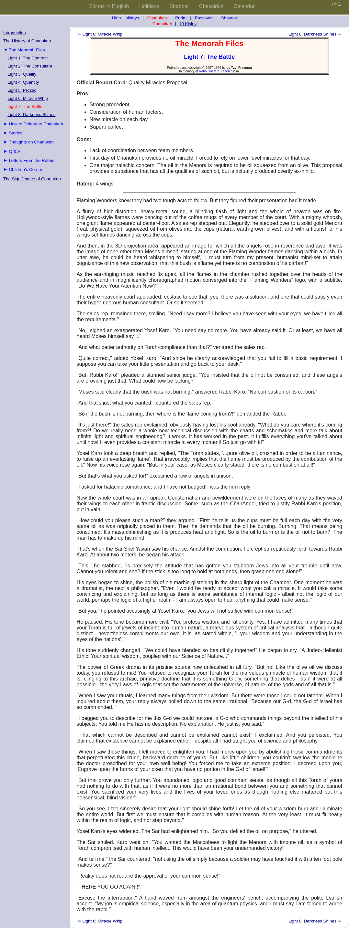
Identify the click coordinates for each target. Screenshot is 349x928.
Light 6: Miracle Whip (27, 98)
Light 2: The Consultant (29, 66)
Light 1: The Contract (27, 58)
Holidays (149, 6)
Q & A (14, 151)
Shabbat (179, 6)
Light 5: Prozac (21, 90)
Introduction (14, 32)
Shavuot (229, 18)
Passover (204, 18)
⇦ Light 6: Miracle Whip (100, 34)
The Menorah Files (27, 49)
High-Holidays (125, 18)
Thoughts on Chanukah (31, 142)
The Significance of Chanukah (32, 178)
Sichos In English (109, 6)
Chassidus (211, 6)
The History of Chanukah (27, 40)
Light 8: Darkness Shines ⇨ (314, 34)
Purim (180, 18)
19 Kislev (188, 23)
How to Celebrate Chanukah (36, 123)
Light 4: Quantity (23, 82)
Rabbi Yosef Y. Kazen (214, 71)
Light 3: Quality (21, 74)
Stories (15, 133)
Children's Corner (25, 169)
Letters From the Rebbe (31, 160)
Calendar (244, 6)
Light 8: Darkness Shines (31, 114)
